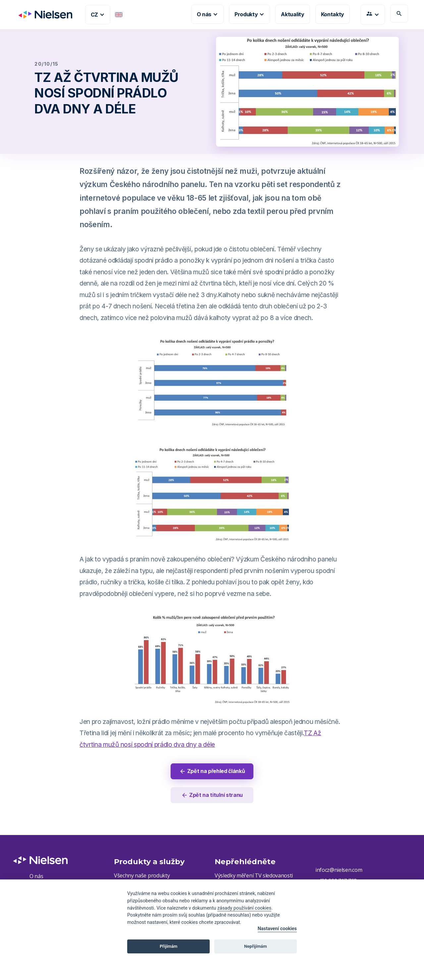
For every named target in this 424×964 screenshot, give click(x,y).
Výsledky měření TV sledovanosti (254, 875)
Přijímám (168, 946)
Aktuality (292, 14)
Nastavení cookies (277, 929)
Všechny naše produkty (142, 875)
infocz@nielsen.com (338, 869)
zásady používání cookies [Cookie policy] (244, 908)
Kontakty (332, 14)
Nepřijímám (255, 946)
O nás (36, 876)
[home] (42, 15)
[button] (97, 14)
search (399, 13)
